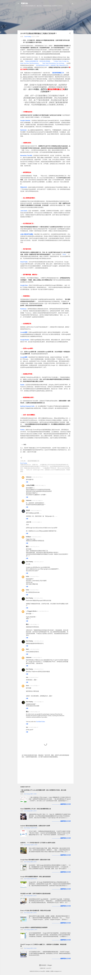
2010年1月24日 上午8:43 (34, 649)
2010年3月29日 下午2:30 (38, 669)
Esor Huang (29, 561)
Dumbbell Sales (40, 721)
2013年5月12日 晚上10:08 (34, 711)
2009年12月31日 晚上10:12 (35, 510)
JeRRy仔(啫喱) (30, 485)
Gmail (64, 254)
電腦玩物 (24, 3)
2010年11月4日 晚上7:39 (38, 701)
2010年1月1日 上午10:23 (34, 546)
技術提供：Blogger (45, 965)
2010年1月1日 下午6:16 (34, 576)
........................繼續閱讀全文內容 (61, 804)
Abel (27, 649)
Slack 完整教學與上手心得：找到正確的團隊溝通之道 (35, 808)
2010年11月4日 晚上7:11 (34, 685)
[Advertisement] (45, 19)
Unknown (28, 477)
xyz (27, 727)
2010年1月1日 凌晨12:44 (37, 522)
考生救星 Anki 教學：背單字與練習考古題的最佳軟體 (35, 893)
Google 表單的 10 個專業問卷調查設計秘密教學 (33, 927)
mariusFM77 (48, 968)
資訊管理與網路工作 (33, 461)
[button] (70, 33)
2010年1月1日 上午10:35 (38, 561)
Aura (27, 685)
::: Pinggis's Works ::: (32, 611)
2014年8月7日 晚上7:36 (33, 727)
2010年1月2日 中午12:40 (43, 611)
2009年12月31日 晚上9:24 (37, 500)
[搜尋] (73, 4)
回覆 (27, 482)
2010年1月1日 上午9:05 (36, 536)
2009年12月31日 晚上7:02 (40, 485)
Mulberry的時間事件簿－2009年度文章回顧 (37, 61)
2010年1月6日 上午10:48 (38, 641)
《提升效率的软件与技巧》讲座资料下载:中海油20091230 (51, 65)
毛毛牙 (28, 510)
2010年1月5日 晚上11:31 (34, 624)
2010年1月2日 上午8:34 (38, 598)
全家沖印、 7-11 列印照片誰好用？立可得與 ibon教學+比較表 (37, 842)
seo (27, 677)
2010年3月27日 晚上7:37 (37, 657)
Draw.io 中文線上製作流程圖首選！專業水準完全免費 (35, 910)
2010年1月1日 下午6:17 (34, 589)
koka (27, 576)
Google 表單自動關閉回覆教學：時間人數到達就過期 (35, 876)
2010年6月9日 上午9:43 (33, 677)
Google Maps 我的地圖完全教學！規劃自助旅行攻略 (35, 859)
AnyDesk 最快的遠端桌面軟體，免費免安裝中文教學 (35, 825)
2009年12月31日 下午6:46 (37, 477)
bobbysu (28, 536)
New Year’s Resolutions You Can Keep (53, 63)
